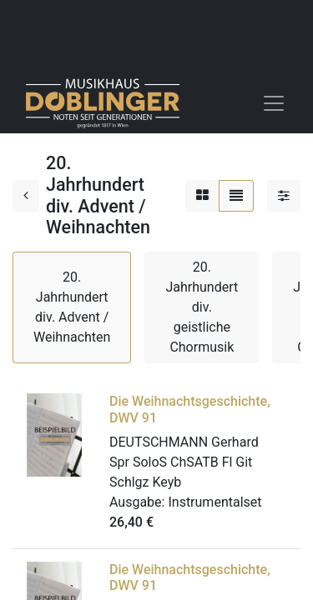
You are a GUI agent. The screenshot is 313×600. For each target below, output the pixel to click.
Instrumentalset (214, 502)
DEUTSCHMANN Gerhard (184, 442)
